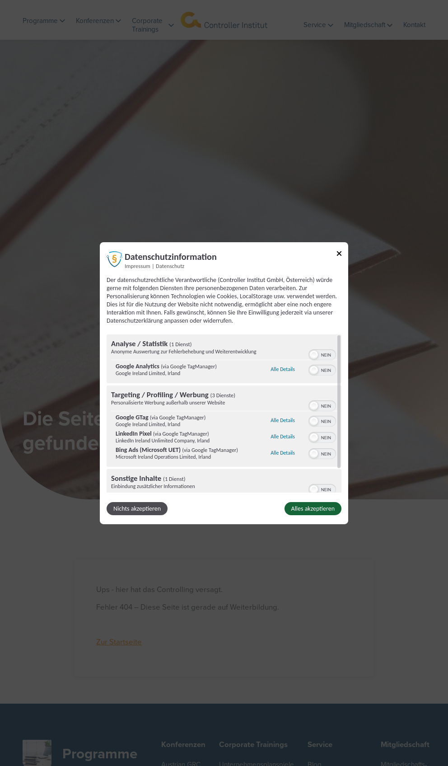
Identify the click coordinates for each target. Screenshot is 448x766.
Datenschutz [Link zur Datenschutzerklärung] (170, 265)
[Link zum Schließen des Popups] (339, 254)
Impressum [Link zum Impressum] (137, 265)
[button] (314, 355)
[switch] (322, 353)
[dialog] (224, 383)
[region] (224, 413)
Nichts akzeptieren (137, 508)
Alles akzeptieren (313, 508)
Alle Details (283, 369)
